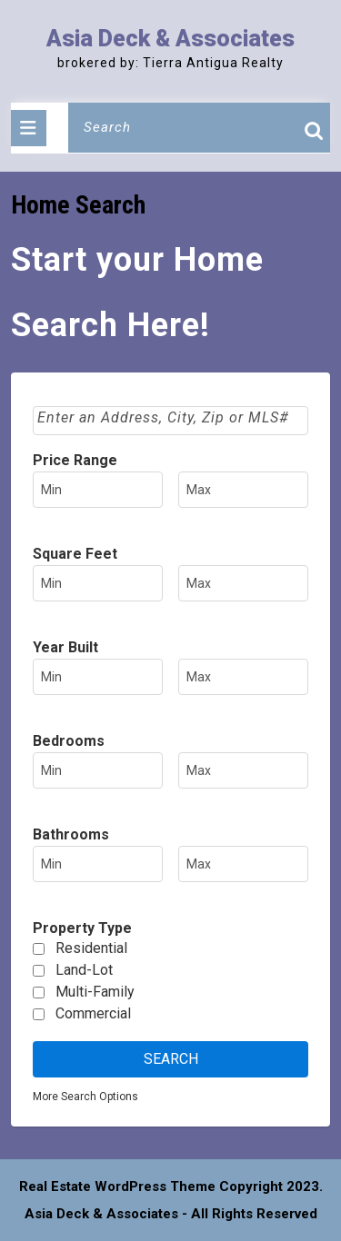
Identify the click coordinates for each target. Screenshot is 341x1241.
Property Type (82, 928)
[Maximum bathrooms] (243, 864)
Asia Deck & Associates (170, 38)
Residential (91, 948)
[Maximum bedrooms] (243, 770)
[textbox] (172, 418)
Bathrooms (71, 834)
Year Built (65, 647)
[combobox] (170, 420)
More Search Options (85, 1096)
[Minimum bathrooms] (98, 864)
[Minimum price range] (98, 490)
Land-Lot (84, 969)
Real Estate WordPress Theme (117, 1186)
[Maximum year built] (243, 677)
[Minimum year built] (98, 677)
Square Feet (75, 553)
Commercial (93, 1013)
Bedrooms (69, 741)
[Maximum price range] (243, 490)
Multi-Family (95, 991)
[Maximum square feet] (243, 583)
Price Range (75, 460)
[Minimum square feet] (98, 583)
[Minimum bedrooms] (98, 770)
